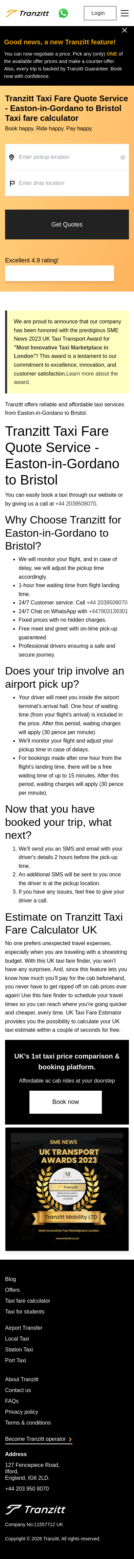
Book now (65, 1101)
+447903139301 (108, 611)
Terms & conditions (28, 1423)
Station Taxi (19, 1349)
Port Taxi (15, 1360)
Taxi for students (25, 1312)
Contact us (18, 1390)
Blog (10, 1279)
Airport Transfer (23, 1328)
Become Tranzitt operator (38, 1439)
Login (98, 13)
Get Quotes (67, 224)
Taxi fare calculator (27, 1301)
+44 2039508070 (75, 504)
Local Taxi (17, 1339)
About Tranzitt (22, 1379)
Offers (12, 1290)
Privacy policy (21, 1412)
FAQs (12, 1401)
